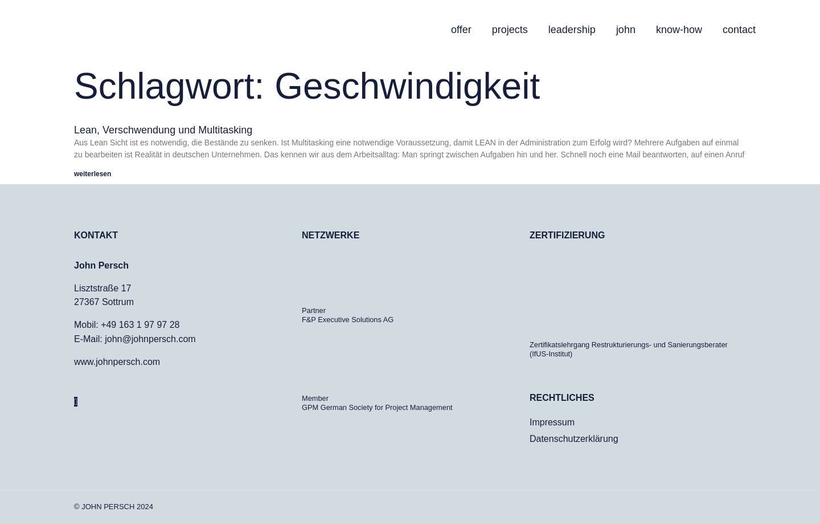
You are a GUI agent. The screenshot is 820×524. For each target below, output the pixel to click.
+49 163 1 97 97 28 (140, 325)
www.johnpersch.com (117, 361)
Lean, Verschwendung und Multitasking (163, 130)
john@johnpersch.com (150, 338)
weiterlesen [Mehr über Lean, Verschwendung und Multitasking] (92, 174)
